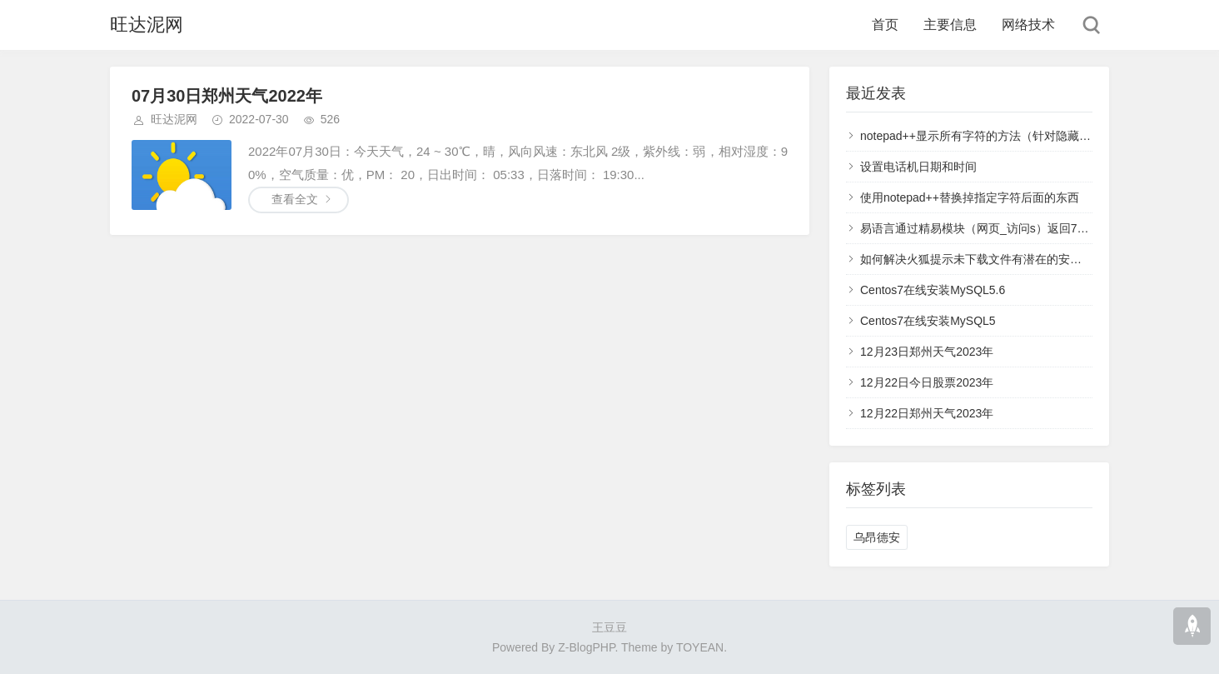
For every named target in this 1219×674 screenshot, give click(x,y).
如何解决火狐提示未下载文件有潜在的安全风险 (982, 259)
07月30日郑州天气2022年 (227, 96)
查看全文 (294, 199)
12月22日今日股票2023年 (926, 382)
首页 (885, 24)
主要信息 (950, 24)
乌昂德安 (876, 537)
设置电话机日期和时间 (918, 166)
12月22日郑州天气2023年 (926, 413)
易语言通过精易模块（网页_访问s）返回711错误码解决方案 (1016, 228)
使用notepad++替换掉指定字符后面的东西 (969, 197)
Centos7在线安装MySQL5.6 (932, 290)
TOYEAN (700, 647)
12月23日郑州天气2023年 (926, 351)
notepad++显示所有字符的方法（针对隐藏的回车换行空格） (1016, 135)
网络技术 (1028, 24)
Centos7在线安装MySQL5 (928, 320)
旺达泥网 (146, 24)
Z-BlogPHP (586, 647)
